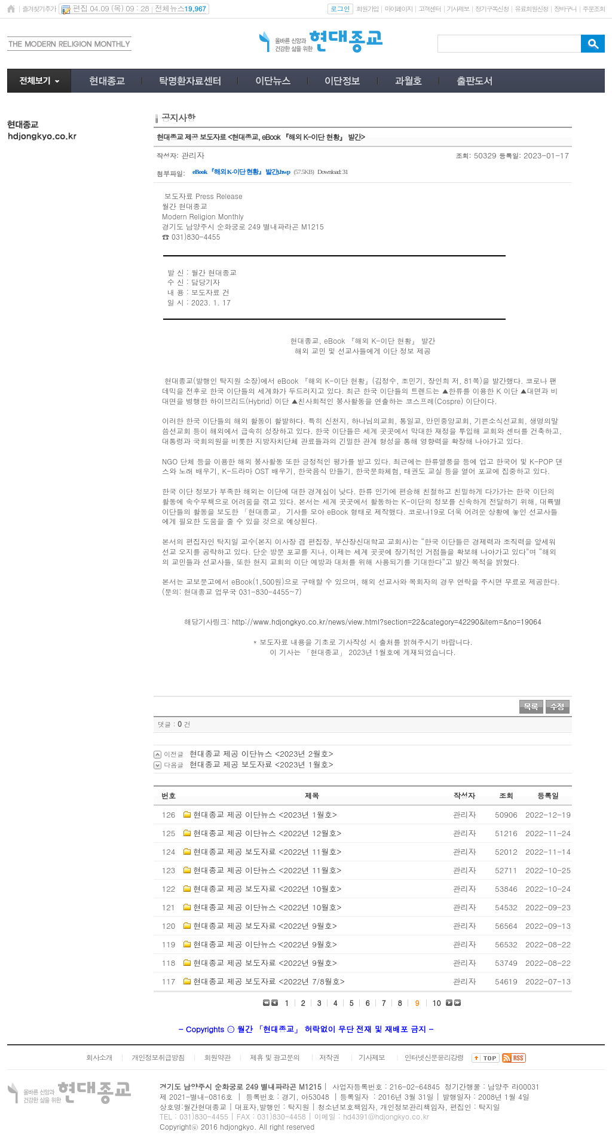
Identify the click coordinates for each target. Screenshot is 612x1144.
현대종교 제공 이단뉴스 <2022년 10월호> (267, 907)
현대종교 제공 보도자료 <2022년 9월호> (265, 925)
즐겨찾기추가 (39, 8)
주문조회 (594, 8)
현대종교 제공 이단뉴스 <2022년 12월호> (267, 833)
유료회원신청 (531, 8)
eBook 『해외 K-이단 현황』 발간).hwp (241, 171)
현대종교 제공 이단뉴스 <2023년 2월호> (261, 753)
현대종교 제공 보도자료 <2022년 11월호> (267, 851)
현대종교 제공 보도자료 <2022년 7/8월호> (269, 981)
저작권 (329, 1057)
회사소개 (99, 1057)
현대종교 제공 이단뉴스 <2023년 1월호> (265, 814)
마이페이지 (398, 8)
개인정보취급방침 (158, 1057)
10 (437, 1003)
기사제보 (458, 8)
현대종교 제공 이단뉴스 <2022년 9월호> (265, 944)
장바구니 (565, 8)
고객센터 (429, 8)
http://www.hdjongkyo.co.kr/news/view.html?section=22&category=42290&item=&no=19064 (386, 621)
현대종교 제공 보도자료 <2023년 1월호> (261, 764)
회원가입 (367, 8)
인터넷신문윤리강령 (434, 1057)
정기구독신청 (492, 8)
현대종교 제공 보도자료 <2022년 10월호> (267, 888)
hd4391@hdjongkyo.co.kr (386, 1116)
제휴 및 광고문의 (274, 1057)
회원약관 (217, 1057)
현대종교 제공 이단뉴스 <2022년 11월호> (267, 870)
